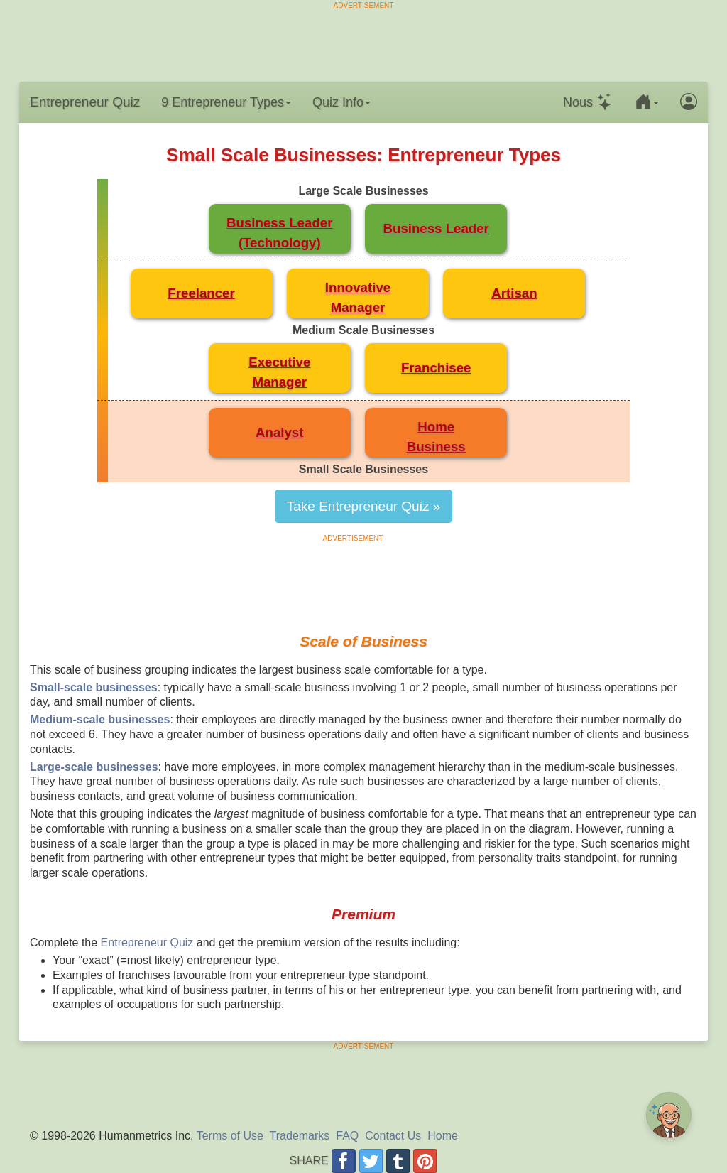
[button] (646, 102)
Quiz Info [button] (341, 102)
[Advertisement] (363, 43)
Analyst (279, 432)
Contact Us (393, 1136)
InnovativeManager (357, 297)
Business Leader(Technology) (279, 232)
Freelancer (201, 293)
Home (442, 1136)
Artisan (514, 293)
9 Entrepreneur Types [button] (226, 102)
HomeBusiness (436, 436)
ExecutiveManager (279, 372)
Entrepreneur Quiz (85, 101)
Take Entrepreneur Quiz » (364, 506)
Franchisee (436, 367)
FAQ (347, 1136)
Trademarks (300, 1136)
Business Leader (436, 228)
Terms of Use (230, 1136)
